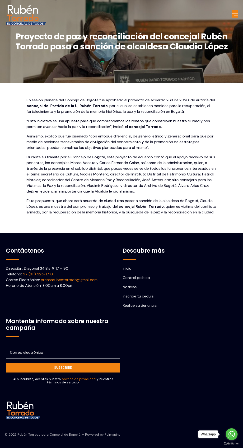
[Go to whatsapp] (232, 434)
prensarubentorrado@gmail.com (69, 279)
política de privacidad (79, 379)
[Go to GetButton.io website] (231, 443)
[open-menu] (235, 14)
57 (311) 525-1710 (38, 274)
